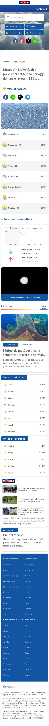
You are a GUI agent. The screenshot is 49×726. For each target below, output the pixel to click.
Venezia (28, 636)
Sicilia (5, 614)
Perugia (6, 653)
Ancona (6, 647)
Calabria (28, 609)
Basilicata (7, 609)
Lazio (27, 592)
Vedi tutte (43, 307)
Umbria (6, 592)
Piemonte (7, 565)
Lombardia (29, 570)
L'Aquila (27, 658)
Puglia (27, 603)
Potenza (6, 669)
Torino (5, 625)
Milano (27, 631)
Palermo (6, 675)
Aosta (27, 625)
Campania (7, 598)
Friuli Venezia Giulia (11, 587)
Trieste (6, 642)
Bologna (28, 642)
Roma (27, 653)
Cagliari (27, 675)
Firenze (27, 647)
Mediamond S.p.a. (23, 711)
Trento (6, 636)
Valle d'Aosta (29, 565)
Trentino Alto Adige (10, 576)
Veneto (27, 576)
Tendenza (11, 345)
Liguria (5, 570)
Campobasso (8, 664)
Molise (5, 603)
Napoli (5, 658)
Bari (26, 664)
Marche (28, 581)
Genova (6, 631)
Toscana (28, 587)
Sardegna (28, 614)
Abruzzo (28, 598)
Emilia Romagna (9, 581)
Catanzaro (29, 669)
